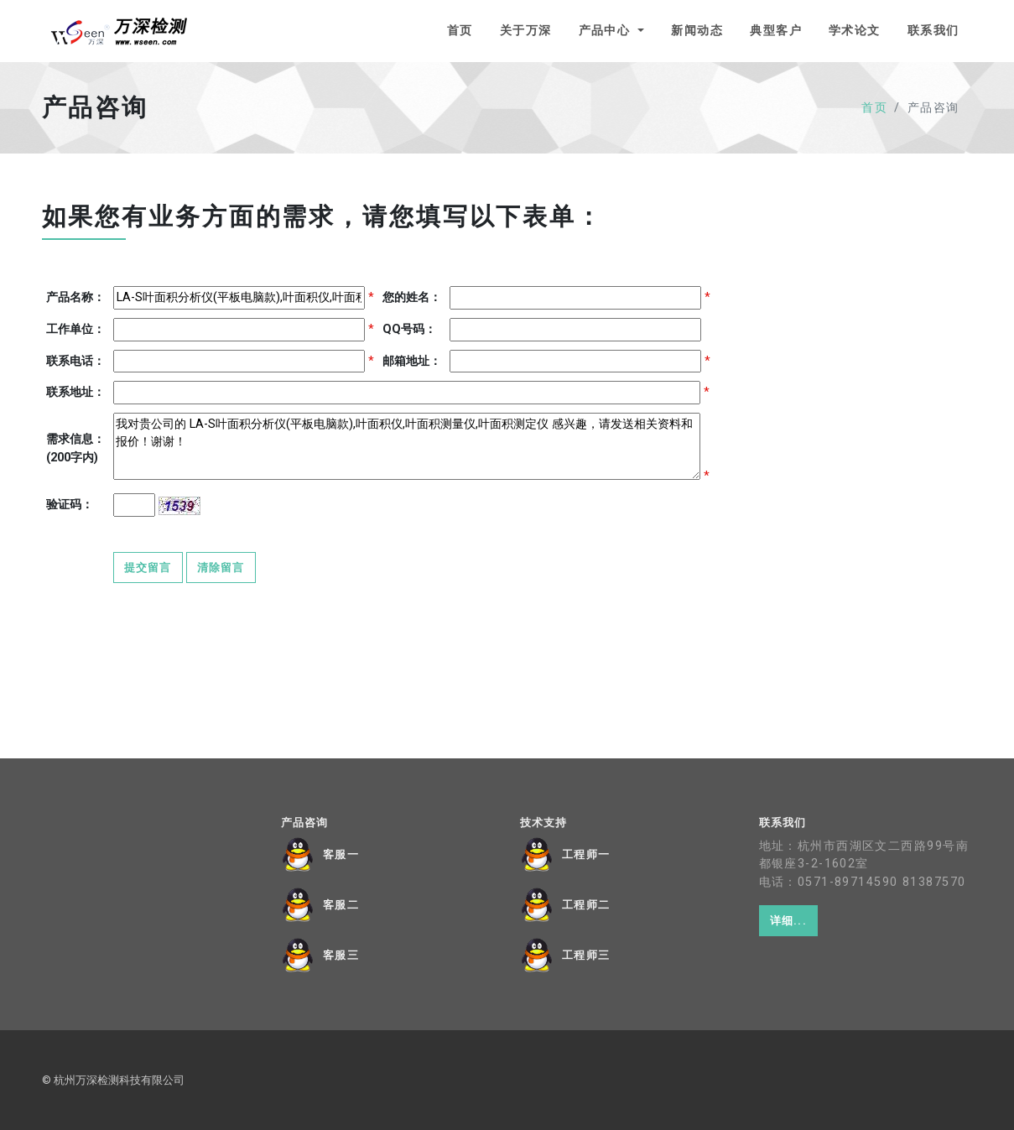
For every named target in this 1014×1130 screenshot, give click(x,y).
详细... (788, 920)
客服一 (341, 855)
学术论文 (855, 30)
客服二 (341, 905)
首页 (460, 30)
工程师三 (586, 955)
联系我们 (933, 30)
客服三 (341, 955)
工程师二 (586, 905)
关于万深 (526, 30)
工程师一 (586, 855)
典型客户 (776, 30)
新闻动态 (697, 30)
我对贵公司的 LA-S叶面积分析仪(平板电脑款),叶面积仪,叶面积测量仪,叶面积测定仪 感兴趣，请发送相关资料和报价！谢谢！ (406, 446)
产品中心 (607, 30)
